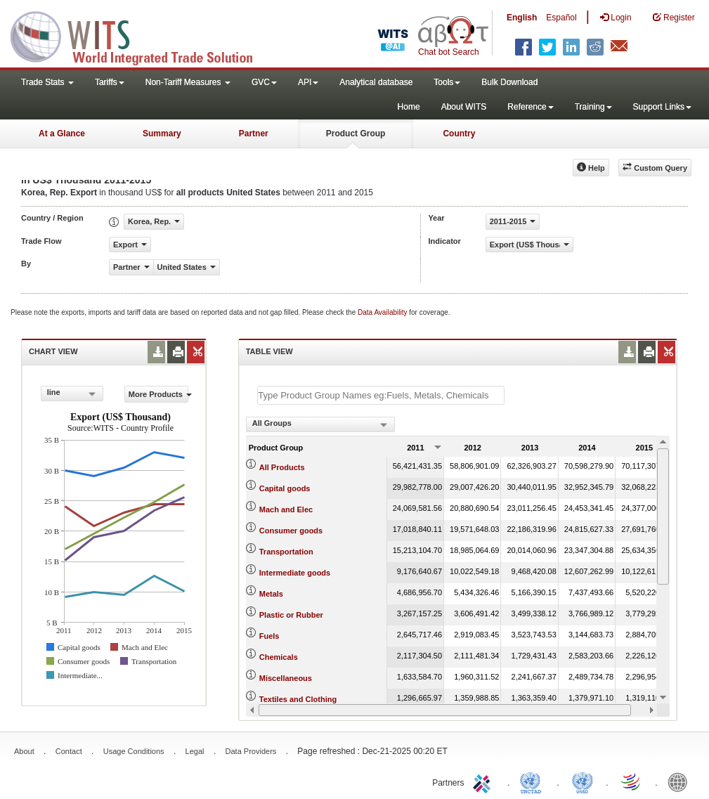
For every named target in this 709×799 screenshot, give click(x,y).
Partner (253, 133)
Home (409, 107)
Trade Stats (47, 82)
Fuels (269, 636)
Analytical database (375, 82)
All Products (282, 467)
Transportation (286, 551)
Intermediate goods (294, 573)
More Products (158, 394)
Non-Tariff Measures (187, 82)
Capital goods (285, 488)
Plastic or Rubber (291, 615)
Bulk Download (509, 82)
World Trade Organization (632, 781)
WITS (140, 35)
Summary (162, 133)
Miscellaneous (285, 678)
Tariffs (109, 82)
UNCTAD (533, 781)
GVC (264, 82)
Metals (271, 594)
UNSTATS (582, 781)
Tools (447, 82)
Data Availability (383, 312)
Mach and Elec (286, 509)
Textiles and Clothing (298, 699)
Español (561, 17)
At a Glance (62, 133)
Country (459, 133)
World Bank (681, 781)
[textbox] (381, 395)
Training (593, 107)
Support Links (662, 107)
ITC (484, 781)
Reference (530, 107)
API (308, 82)
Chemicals (278, 657)
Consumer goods (291, 530)
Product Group (356, 133)
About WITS (464, 107)
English (522, 17)
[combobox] (72, 393)
